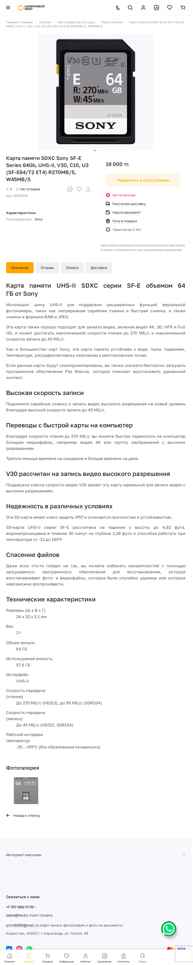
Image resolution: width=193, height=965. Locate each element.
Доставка (99, 267)
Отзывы (47, 267)
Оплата (72, 267)
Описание (20, 267)
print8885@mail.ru (22, 925)
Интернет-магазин (23, 854)
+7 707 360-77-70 (20, 907)
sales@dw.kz (17, 915)
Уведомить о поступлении (143, 180)
